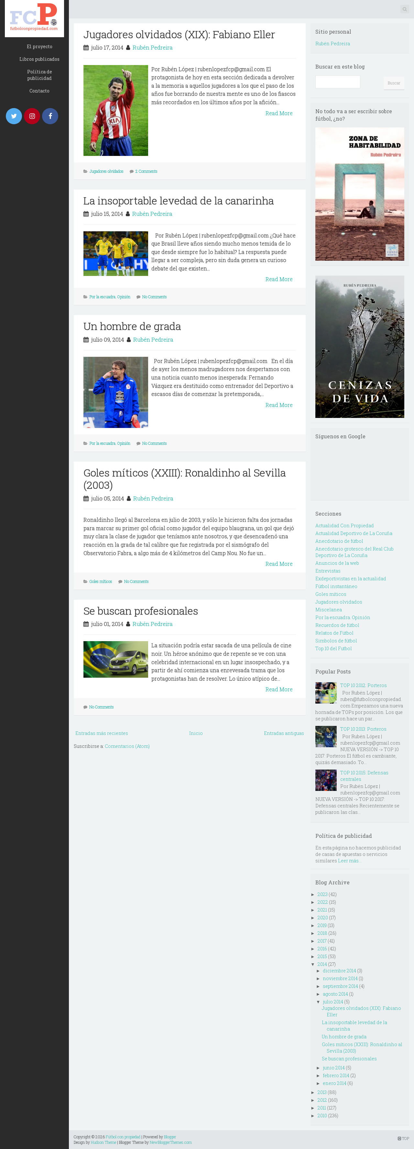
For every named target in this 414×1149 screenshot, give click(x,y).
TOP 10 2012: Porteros (363, 685)
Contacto (39, 91)
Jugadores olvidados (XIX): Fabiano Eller (179, 34)
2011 (322, 1108)
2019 (322, 925)
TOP (403, 1138)
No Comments (154, 296)
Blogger (170, 1136)
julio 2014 (333, 1002)
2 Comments (147, 171)
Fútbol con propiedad (123, 1136)
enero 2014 (334, 1083)
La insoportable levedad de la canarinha (178, 200)
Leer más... (350, 861)
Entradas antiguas (284, 733)
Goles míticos (101, 581)
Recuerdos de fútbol (337, 625)
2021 (322, 910)
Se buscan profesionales (140, 611)
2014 (322, 964)
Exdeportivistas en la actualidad (350, 578)
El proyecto (39, 46)
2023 (323, 894)
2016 (322, 949)
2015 (322, 956)
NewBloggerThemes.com (171, 1142)
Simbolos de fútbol (336, 641)
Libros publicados (39, 59)
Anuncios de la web (337, 563)
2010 (322, 1115)
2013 (322, 1092)
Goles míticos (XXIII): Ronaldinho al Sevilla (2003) (184, 478)
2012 (322, 1100)
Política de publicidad (39, 75)
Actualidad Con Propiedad (344, 525)
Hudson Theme (103, 1142)
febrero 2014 (336, 1075)
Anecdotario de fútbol (339, 541)
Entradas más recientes (101, 733)
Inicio (196, 733)
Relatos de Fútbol (334, 633)
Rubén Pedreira (153, 47)
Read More (279, 113)
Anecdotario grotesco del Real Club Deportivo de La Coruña (354, 552)
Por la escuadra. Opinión (110, 296)
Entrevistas (328, 571)
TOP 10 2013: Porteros (363, 729)
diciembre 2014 (339, 971)
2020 (323, 917)
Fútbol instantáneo (336, 586)
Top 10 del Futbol (333, 648)
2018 (322, 933)
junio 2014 (334, 1068)
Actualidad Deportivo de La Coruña (353, 533)
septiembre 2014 (340, 986)
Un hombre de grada (132, 326)
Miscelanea (328, 610)
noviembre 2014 (340, 978)
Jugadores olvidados (107, 171)
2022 (323, 902)
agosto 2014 (335, 994)
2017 (322, 941)
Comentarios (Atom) (127, 746)
